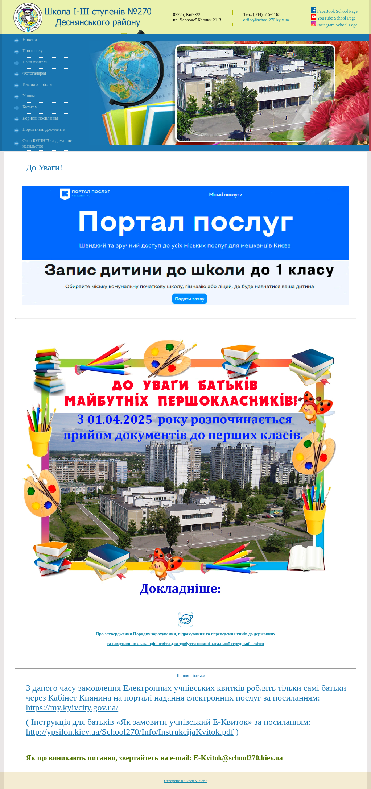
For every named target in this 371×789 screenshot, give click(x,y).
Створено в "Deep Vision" (185, 780)
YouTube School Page (333, 18)
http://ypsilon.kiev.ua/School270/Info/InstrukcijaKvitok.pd (130, 731)
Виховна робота (37, 84)
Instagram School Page (334, 25)
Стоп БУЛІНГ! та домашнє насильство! (47, 143)
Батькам (29, 106)
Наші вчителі (34, 62)
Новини (29, 39)
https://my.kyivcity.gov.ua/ (72, 707)
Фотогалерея (34, 73)
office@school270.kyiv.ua (266, 19)
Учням (28, 95)
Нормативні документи (43, 129)
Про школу (32, 50)
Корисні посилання (40, 118)
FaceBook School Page (334, 11)
